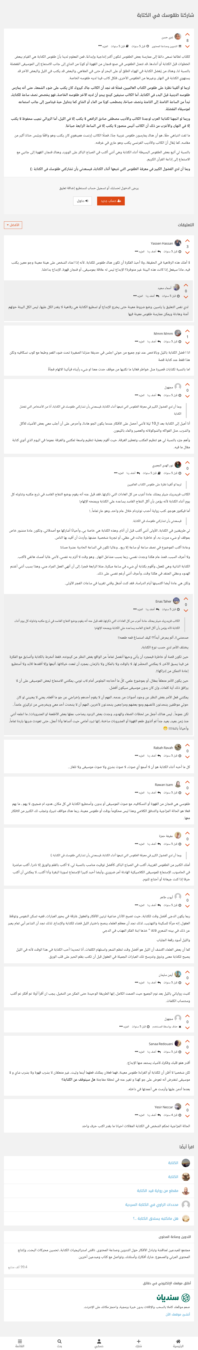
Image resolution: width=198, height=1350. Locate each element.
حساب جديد (111, 201)
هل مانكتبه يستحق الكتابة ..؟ (155, 1223)
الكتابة (173, 1167)
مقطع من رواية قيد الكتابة (157, 1195)
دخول (82, 201)
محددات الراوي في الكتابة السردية (151, 1209)
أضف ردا (154, 252)
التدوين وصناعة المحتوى (166, 46)
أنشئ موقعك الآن (178, 1319)
